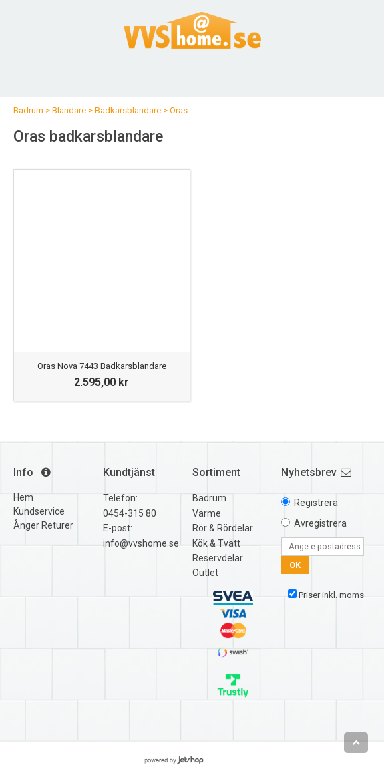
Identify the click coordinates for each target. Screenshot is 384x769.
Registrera (316, 502)
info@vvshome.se (141, 543)
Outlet (205, 572)
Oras (179, 110)
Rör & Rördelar (222, 528)
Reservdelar (217, 558)
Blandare (69, 110)
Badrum (28, 110)
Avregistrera (320, 523)
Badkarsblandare (128, 110)
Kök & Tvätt (216, 543)
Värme (206, 513)
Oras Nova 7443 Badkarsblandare (101, 366)
